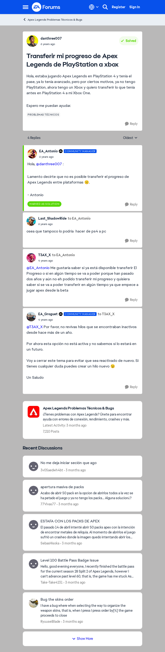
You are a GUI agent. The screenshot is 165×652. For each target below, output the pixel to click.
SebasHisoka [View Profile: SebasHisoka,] (50, 543)
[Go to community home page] (46, 7)
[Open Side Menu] (25, 7)
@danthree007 (49, 163)
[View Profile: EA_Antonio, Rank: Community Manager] (32, 153)
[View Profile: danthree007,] (32, 41)
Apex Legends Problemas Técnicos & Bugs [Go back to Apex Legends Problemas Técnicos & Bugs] (52, 20)
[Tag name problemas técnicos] (43, 114)
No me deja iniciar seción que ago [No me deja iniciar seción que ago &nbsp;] (69, 463)
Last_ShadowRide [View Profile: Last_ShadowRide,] (52, 218)
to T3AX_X (106, 314)
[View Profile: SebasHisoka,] (33, 524)
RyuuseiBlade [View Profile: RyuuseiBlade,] (50, 621)
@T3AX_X (34, 326)
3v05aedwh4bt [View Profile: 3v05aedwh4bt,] (52, 470)
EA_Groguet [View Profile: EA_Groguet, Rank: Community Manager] (48, 314)
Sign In (134, 7)
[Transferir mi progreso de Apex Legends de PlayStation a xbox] (68, 157)
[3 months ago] (75, 470)
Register (118, 7)
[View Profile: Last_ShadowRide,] (31, 221)
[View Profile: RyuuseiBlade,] (33, 603)
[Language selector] (94, 7)
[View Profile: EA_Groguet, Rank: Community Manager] (31, 316)
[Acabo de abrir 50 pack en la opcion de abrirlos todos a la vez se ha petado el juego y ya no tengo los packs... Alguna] (88, 496)
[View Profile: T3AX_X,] (31, 257)
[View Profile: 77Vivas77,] (33, 490)
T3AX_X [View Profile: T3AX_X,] (44, 255)
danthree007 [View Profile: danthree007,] (51, 38)
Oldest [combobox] (130, 138)
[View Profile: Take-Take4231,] (33, 564)
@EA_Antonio (37, 267)
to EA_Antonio (79, 218)
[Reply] (131, 124)
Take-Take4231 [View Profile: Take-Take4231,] (52, 582)
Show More (82, 639)
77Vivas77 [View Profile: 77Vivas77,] (48, 504)
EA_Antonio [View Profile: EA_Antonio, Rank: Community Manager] (48, 151)
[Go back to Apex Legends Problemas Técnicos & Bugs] (90, 408)
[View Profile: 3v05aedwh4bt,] (33, 466)
